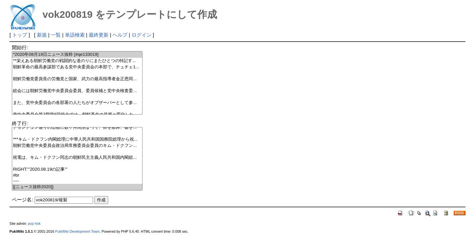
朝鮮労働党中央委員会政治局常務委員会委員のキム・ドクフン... (77, 146)
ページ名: (22, 199)
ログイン (141, 35)
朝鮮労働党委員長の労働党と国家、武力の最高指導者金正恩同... (77, 79)
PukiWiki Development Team (77, 231)
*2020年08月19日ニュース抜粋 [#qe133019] (77, 54)
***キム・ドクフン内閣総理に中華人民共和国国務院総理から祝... (77, 139)
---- (77, 181)
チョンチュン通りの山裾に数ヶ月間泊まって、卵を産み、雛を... (77, 127)
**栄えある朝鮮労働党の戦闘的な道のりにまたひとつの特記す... (77, 61)
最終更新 (99, 35)
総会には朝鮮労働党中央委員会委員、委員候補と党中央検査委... (77, 91)
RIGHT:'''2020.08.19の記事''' (77, 169)
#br (77, 175)
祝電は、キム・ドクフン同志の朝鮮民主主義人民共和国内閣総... (77, 157)
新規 (42, 35)
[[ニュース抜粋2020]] (77, 187)
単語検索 (75, 35)
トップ (19, 35)
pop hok (34, 223)
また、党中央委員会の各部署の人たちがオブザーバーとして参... (77, 103)
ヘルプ (119, 35)
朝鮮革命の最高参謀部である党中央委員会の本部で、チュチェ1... (77, 67)
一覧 (56, 35)
